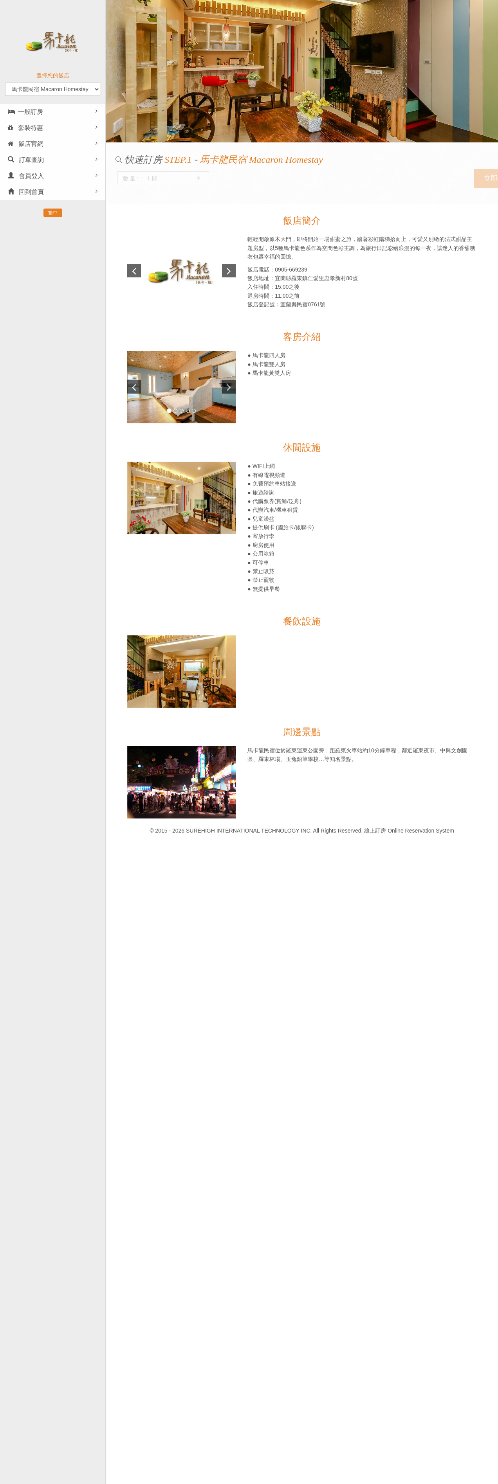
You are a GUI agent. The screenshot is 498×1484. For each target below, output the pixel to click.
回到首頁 (26, 192)
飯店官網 (25, 143)
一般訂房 (25, 111)
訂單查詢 (26, 159)
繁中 (53, 213)
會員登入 (26, 176)
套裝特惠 (25, 127)
